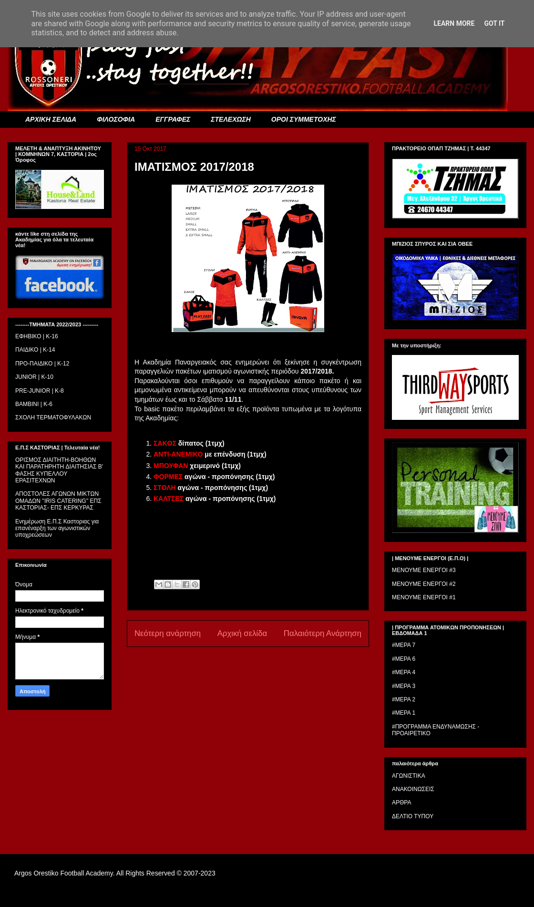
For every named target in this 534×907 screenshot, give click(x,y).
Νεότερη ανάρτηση (167, 633)
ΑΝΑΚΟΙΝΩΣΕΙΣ (413, 789)
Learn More (453, 23)
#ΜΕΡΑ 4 (403, 672)
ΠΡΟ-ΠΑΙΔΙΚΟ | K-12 (42, 363)
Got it (494, 23)
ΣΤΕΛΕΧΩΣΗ (230, 119)
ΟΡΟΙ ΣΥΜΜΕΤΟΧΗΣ (303, 119)
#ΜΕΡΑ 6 (403, 659)
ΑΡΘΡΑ (401, 802)
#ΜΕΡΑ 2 (403, 699)
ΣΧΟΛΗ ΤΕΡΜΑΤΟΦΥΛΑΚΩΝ (53, 417)
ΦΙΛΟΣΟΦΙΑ (116, 119)
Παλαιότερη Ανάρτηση (322, 633)
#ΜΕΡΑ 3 (403, 686)
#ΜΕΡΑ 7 (403, 645)
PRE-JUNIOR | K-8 (39, 390)
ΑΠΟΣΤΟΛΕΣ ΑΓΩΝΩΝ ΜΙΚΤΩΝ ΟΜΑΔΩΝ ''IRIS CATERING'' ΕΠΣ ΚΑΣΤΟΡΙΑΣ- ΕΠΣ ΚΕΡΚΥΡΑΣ (58, 500)
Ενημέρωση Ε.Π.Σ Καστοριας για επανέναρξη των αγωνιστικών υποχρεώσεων (57, 528)
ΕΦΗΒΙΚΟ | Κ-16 (36, 336)
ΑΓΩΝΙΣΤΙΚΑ (408, 775)
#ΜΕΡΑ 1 (403, 712)
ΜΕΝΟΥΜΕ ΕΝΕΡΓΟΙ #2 (424, 584)
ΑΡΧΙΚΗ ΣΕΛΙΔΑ (50, 119)
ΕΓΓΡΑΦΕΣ (172, 119)
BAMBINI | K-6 (33, 404)
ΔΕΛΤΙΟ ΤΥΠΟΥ (412, 816)
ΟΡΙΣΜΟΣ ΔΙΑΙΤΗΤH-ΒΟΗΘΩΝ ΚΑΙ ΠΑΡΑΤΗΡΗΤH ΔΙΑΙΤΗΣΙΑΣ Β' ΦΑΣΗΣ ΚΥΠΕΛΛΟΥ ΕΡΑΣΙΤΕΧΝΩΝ (59, 470)
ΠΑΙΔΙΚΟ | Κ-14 (35, 349)
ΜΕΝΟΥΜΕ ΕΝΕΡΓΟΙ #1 (424, 597)
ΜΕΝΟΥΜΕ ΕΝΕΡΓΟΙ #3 (424, 570)
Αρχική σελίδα (242, 633)
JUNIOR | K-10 (34, 377)
